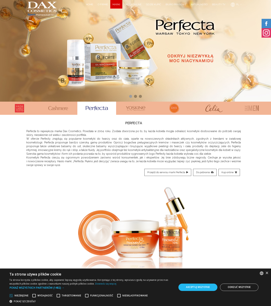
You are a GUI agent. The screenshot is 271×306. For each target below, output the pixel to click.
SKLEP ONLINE (133, 4)
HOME (89, 4)
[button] (90, 288)
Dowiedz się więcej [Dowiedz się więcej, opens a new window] (105, 283)
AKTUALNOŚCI (199, 4)
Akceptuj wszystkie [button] (198, 287)
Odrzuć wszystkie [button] (239, 287)
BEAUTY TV (218, 4)
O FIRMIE (103, 4)
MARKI (116, 4)
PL (234, 5)
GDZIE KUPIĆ (153, 4)
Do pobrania (205, 172)
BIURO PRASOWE (176, 4)
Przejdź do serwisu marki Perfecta (167, 172)
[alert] (135, 287)
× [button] (266, 273)
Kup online (229, 172)
